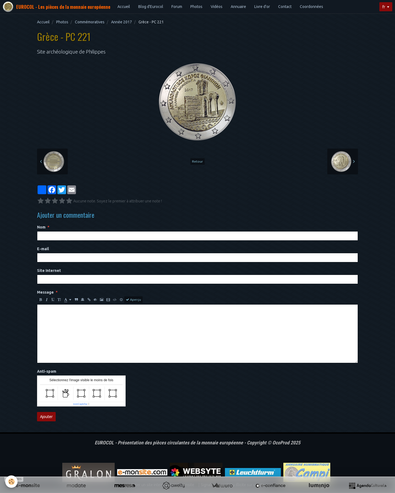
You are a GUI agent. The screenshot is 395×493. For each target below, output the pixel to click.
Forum (176, 6)
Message (45, 292)
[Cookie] (11, 481)
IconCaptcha (80, 404)
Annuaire (238, 6)
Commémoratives (90, 22)
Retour (197, 161)
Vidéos (216, 6)
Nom (41, 227)
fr (383, 7)
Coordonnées (311, 6)
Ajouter (46, 416)
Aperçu (133, 300)
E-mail (43, 249)
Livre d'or (262, 6)
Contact (285, 6)
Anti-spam (46, 371)
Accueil (123, 6)
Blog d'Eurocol (150, 6)
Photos (196, 6)
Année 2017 (121, 22)
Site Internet (49, 270)
